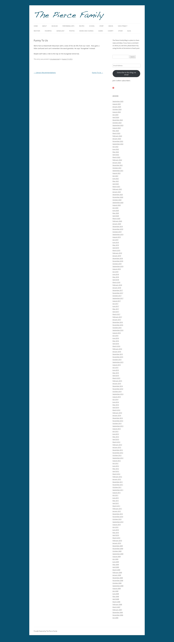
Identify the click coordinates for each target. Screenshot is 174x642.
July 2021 (115, 176)
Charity (110, 31)
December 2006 (118, 612)
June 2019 (116, 242)
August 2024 (117, 112)
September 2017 (118, 298)
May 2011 (116, 501)
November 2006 (118, 615)
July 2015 (115, 368)
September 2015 (118, 362)
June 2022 (116, 149)
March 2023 (116, 133)
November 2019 (118, 229)
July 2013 (115, 431)
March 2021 (116, 187)
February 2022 (117, 160)
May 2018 (116, 277)
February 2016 (117, 349)
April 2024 (116, 117)
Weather (37, 31)
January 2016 (117, 352)
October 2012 (117, 455)
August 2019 (117, 237)
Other (120, 31)
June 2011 (116, 498)
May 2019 (116, 245)
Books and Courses (86, 31)
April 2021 (116, 184)
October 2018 (117, 264)
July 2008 (115, 591)
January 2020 (117, 224)
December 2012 (118, 450)
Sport (101, 26)
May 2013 (116, 437)
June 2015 (116, 370)
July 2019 (115, 240)
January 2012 (117, 479)
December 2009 (118, 546)
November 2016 (118, 325)
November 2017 (118, 293)
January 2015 (117, 383)
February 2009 (117, 572)
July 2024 (115, 115)
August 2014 (117, 397)
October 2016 (117, 328)
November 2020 (118, 197)
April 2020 (116, 216)
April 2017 (116, 312)
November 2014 (118, 389)
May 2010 (116, 533)
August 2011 (117, 493)
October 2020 (117, 200)
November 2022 (118, 141)
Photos (72, 31)
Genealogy (60, 31)
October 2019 (117, 232)
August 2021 (117, 173)
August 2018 (117, 269)
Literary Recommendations (45, 73)
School (92, 26)
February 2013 (117, 445)
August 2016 (117, 333)
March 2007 (116, 607)
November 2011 (118, 485)
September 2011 (118, 490)
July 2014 (115, 399)
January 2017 (117, 320)
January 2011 (117, 511)
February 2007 (117, 610)
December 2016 (118, 322)
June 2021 (116, 179)
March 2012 (116, 474)
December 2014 (118, 386)
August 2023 (117, 128)
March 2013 (116, 442)
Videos (110, 26)
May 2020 (116, 213)
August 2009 (117, 556)
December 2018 (118, 258)
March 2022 (116, 157)
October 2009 (117, 551)
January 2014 (117, 415)
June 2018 (116, 274)
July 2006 (115, 618)
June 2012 (116, 466)
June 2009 (116, 562)
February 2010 (117, 541)
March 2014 (116, 410)
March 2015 (116, 378)
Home (36, 26)
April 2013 (116, 439)
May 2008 (116, 596)
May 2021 (116, 181)
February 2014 (117, 413)
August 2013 (117, 429)
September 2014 (118, 394)
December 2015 (118, 354)
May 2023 (116, 131)
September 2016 (118, 330)
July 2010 (115, 527)
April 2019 (116, 248)
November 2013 (118, 421)
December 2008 (118, 578)
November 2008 (118, 580)
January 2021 (117, 192)
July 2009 (115, 559)
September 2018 (118, 266)
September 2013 (118, 426)
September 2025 (118, 101)
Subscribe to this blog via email (126, 73)
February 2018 (117, 285)
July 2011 (115, 495)
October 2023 (117, 123)
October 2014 (117, 391)
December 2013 (118, 418)
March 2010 (116, 538)
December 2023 (118, 120)
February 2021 (117, 189)
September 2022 (118, 144)
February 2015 (117, 381)
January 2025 (117, 107)
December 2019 (118, 226)
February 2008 (117, 604)
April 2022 (116, 155)
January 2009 (117, 575)
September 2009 (118, 554)
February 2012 (117, 477)
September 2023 (118, 125)
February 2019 (117, 253)
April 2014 (116, 407)
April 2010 (116, 535)
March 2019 (116, 250)
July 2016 (115, 336)
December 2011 (118, 482)
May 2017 (116, 309)
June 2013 (116, 434)
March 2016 (116, 346)
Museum (55, 26)
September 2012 (118, 458)
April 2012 (116, 471)
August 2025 (117, 104)
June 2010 (116, 530)
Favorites (48, 31)
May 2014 (116, 405)
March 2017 (116, 314)
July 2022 (115, 147)
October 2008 (117, 583)
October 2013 (117, 423)
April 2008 (116, 599)
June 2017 (116, 306)
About (44, 26)
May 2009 (116, 564)
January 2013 (117, 447)
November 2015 (118, 357)
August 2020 (117, 205)
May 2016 (116, 341)
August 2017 (117, 301)
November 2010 (118, 517)
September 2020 (118, 203)
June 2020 (116, 210)
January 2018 (117, 288)
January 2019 (117, 256)
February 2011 (117, 509)
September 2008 (118, 586)
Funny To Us (97, 73)
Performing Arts (68, 26)
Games (100, 31)
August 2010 (117, 525)
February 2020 (117, 221)
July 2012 (115, 463)
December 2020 (118, 195)
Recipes (81, 26)
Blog (129, 31)
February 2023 (117, 136)
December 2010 (118, 514)
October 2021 (117, 168)
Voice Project (122, 26)
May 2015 (116, 373)
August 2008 (117, 588)
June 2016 (116, 338)
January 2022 (117, 163)
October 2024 (117, 109)
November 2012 (118, 453)
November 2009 (118, 549)
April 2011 (116, 503)
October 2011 (117, 487)
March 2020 (116, 218)
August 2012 (117, 461)
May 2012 (116, 469)
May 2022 (116, 152)
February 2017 (117, 317)
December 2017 (118, 290)
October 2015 (117, 360)
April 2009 (116, 567)
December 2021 (118, 165)
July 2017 (115, 304)
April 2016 (116, 344)
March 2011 (116, 506)
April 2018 (116, 280)
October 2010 (117, 519)
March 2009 (116, 570)
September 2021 (118, 171)
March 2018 (116, 282)
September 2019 (118, 234)
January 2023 (117, 139)
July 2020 (115, 208)
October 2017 (117, 296)
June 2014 (116, 402)
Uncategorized (55, 59)
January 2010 (117, 543)
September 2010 (118, 522)
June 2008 (116, 594)
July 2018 (115, 272)
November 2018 (118, 261)
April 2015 (116, 376)
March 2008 (116, 602)
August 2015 (117, 365)
